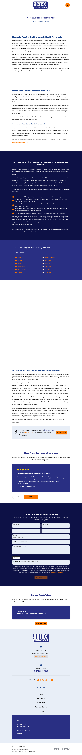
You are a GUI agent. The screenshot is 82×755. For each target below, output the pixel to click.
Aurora (20, 261)
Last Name (45, 443)
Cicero (20, 273)
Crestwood (48, 273)
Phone (15, 448)
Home (41, 613)
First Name (16, 443)
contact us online (29, 351)
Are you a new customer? (20, 459)
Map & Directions (41, 575)
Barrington (48, 261)
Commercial (41, 621)
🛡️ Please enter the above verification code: (25, 480)
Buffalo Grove (22, 270)
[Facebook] (43, 598)
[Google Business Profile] (38, 598)
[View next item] (21, 415)
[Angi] (49, 598)
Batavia (20, 264)
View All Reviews (31, 415)
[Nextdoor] (52, 598)
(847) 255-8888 (49, 349)
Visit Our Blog (41, 542)
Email (43, 448)
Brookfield (48, 267)
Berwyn (47, 264)
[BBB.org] (40, 598)
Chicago (47, 270)
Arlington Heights (50, 258)
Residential (41, 617)
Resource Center (41, 626)
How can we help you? (19, 465)
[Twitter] (46, 598)
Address (15, 454)
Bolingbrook (21, 267)
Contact (41, 630)
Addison (20, 258)
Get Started (61, 351)
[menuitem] (14, 670)
